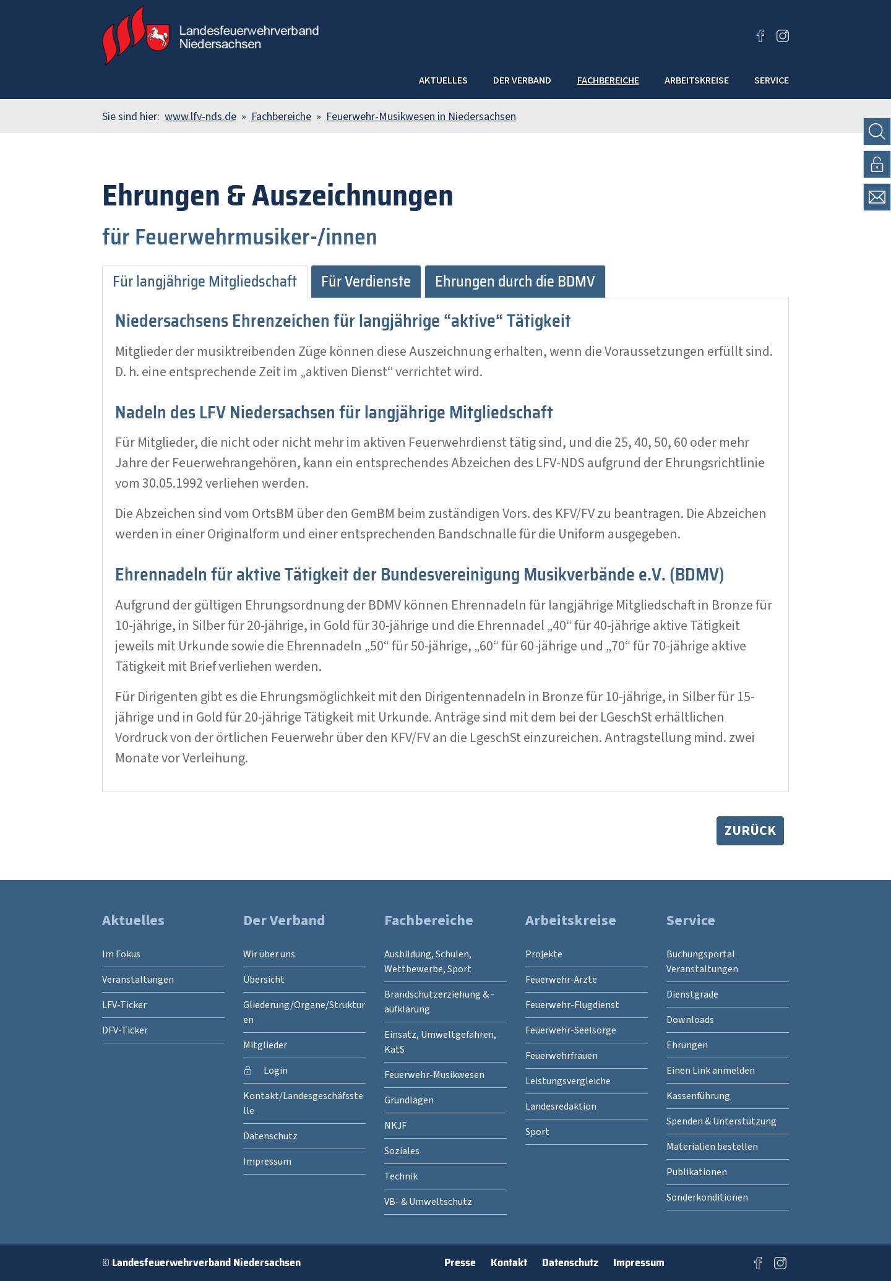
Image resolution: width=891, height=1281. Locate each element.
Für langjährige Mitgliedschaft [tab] (205, 281)
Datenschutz (570, 1262)
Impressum (639, 1262)
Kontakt (509, 1262)
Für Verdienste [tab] (366, 281)
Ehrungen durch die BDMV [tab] (515, 281)
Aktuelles (338, 83)
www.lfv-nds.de (200, 116)
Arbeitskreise (669, 83)
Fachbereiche (552, 83)
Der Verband (439, 83)
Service (764, 83)
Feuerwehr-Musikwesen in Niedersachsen (421, 116)
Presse (460, 1262)
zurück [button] (750, 830)
